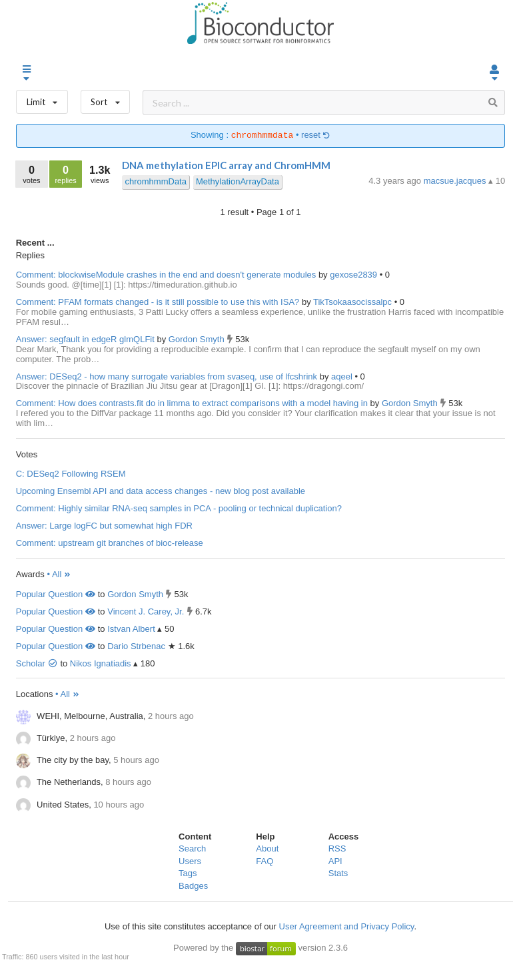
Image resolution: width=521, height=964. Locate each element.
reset (315, 135)
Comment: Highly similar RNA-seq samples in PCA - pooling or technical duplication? (179, 508)
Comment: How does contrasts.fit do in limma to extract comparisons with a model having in (192, 403)
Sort (105, 99)
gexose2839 (354, 275)
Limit (42, 99)
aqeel (342, 376)
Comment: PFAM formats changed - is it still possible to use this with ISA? (158, 302)
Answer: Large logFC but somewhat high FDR (104, 526)
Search (192, 848)
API (335, 861)
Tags (188, 873)
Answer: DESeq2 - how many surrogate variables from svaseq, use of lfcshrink (166, 376)
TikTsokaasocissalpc (353, 302)
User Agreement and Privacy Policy (346, 926)
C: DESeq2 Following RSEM (71, 474)
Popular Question (55, 594)
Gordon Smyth (198, 339)
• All (59, 574)
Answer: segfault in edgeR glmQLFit (85, 339)
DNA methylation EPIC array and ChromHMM (226, 165)
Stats (338, 873)
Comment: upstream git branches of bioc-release (109, 543)
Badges (193, 886)
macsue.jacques (456, 181)
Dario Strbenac (136, 646)
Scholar (37, 663)
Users (190, 861)
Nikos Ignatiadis (100, 663)
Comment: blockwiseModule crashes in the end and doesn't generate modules (166, 275)
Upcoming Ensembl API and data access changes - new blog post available (160, 491)
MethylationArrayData (237, 181)
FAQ (264, 861)
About (267, 848)
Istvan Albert (131, 629)
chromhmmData (155, 181)
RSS (337, 848)
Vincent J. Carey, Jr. (145, 611)
